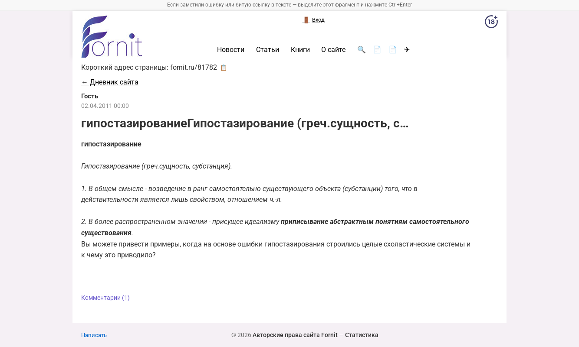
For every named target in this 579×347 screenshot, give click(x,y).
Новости (230, 49)
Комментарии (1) (105, 298)
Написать (94, 335)
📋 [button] (223, 67)
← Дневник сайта (109, 82)
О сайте (333, 49)
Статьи (267, 49)
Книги (300, 49)
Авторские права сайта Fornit (295, 334)
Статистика (361, 334)
